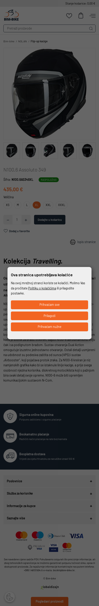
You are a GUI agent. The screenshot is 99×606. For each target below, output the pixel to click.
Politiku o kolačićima (42, 288)
